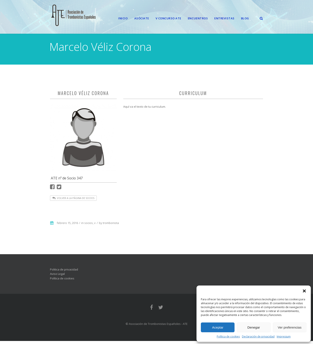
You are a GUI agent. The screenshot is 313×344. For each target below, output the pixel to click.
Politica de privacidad (64, 272)
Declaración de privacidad (258, 336)
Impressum (284, 336)
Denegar (253, 327)
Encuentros (198, 18)
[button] (304, 291)
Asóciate (141, 18)
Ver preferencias (289, 327)
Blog (245, 18)
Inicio (123, 18)
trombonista (111, 226)
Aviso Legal (57, 277)
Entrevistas (224, 18)
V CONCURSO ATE (168, 18)
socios (88, 226)
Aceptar (217, 327)
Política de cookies (228, 336)
